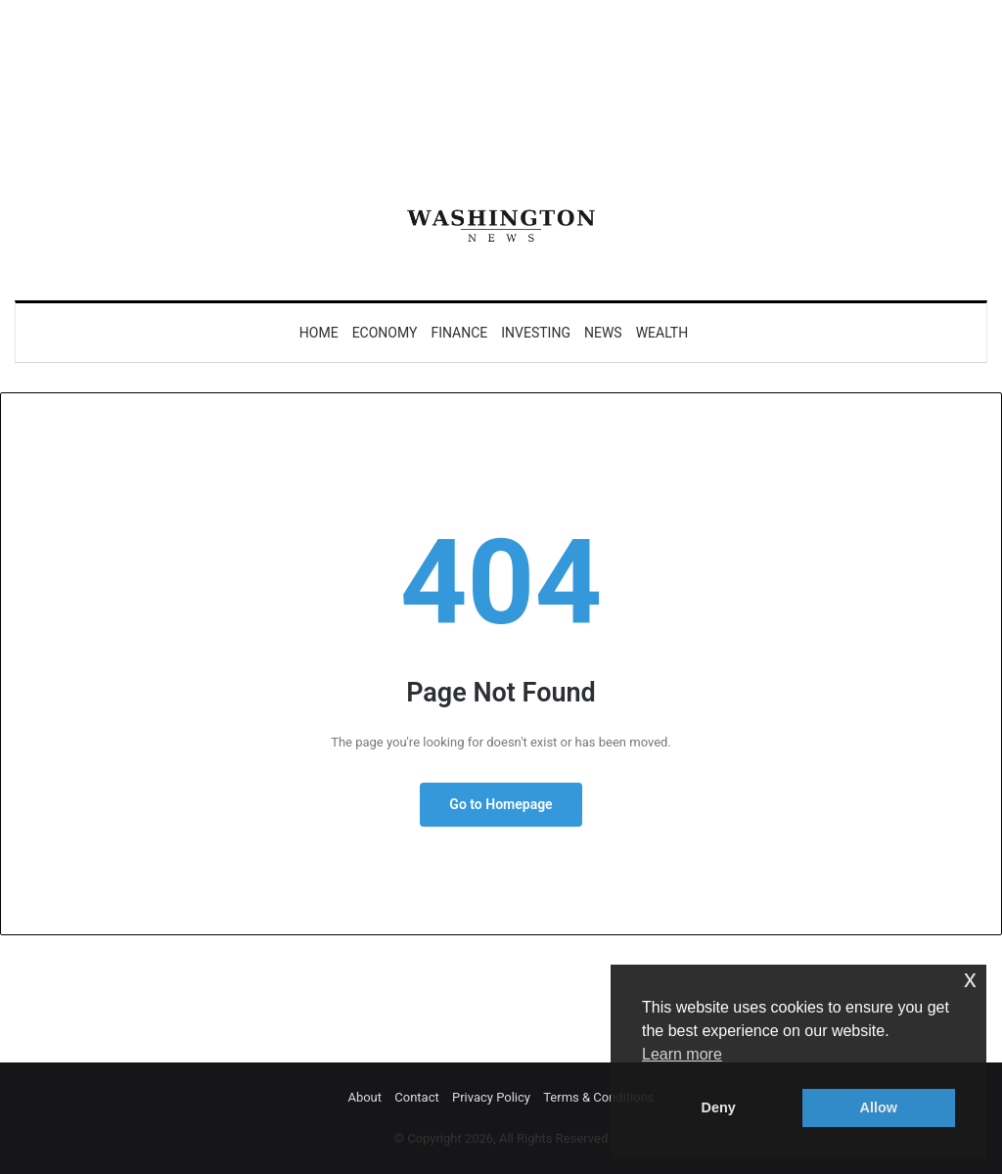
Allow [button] (878, 1107)
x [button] (970, 979)
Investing (535, 332)
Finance (459, 332)
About (364, 1097)
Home (319, 332)
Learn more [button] (682, 1054)
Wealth (662, 332)
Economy (385, 332)
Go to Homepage (500, 804)
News (603, 332)
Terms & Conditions (598, 1097)
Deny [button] (719, 1107)
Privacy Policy (491, 1097)
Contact (416, 1097)
